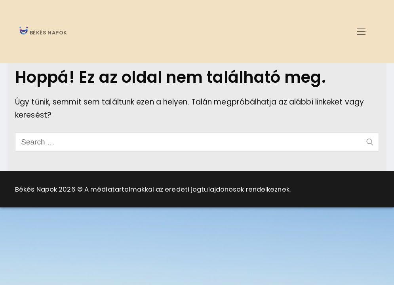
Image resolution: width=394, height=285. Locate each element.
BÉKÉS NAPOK (48, 33)
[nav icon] (361, 31)
